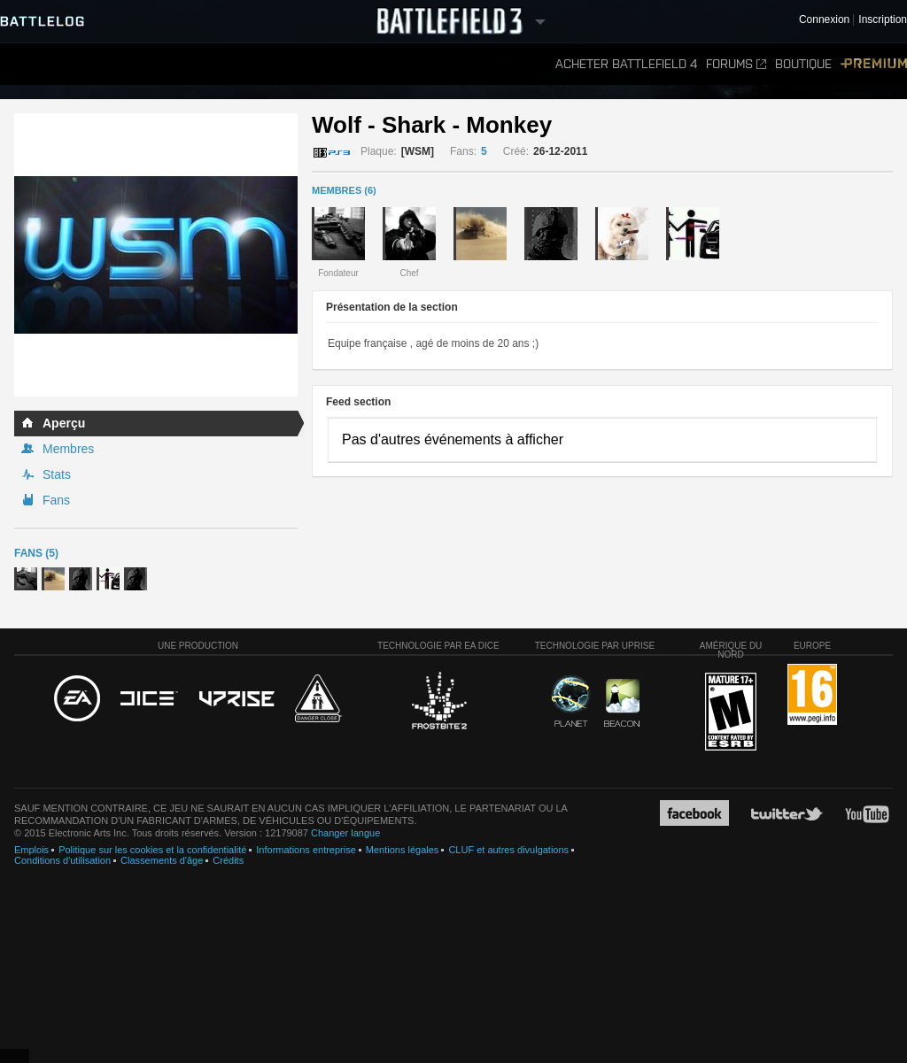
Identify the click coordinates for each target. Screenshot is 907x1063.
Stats (57, 474)
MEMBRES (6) (344, 190)
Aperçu (64, 423)
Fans (56, 500)
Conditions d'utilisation (62, 860)
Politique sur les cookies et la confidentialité (152, 849)
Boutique (803, 64)
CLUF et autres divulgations (508, 849)
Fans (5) (36, 553)
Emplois (31, 849)
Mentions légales (402, 849)
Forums (736, 64)
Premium (874, 64)
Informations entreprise (306, 849)
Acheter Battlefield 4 (626, 64)
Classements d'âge (161, 860)
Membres (68, 449)
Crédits (228, 860)
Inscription (882, 20)
